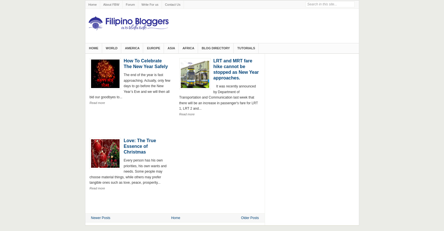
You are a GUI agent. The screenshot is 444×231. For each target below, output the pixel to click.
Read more (97, 103)
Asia (171, 48)
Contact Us (172, 4)
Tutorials (246, 48)
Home (93, 4)
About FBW (111, 4)
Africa (188, 48)
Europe (153, 48)
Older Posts (250, 218)
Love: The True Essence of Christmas (140, 146)
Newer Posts (100, 218)
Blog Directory (216, 48)
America (132, 48)
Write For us (150, 4)
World (112, 48)
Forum (130, 4)
